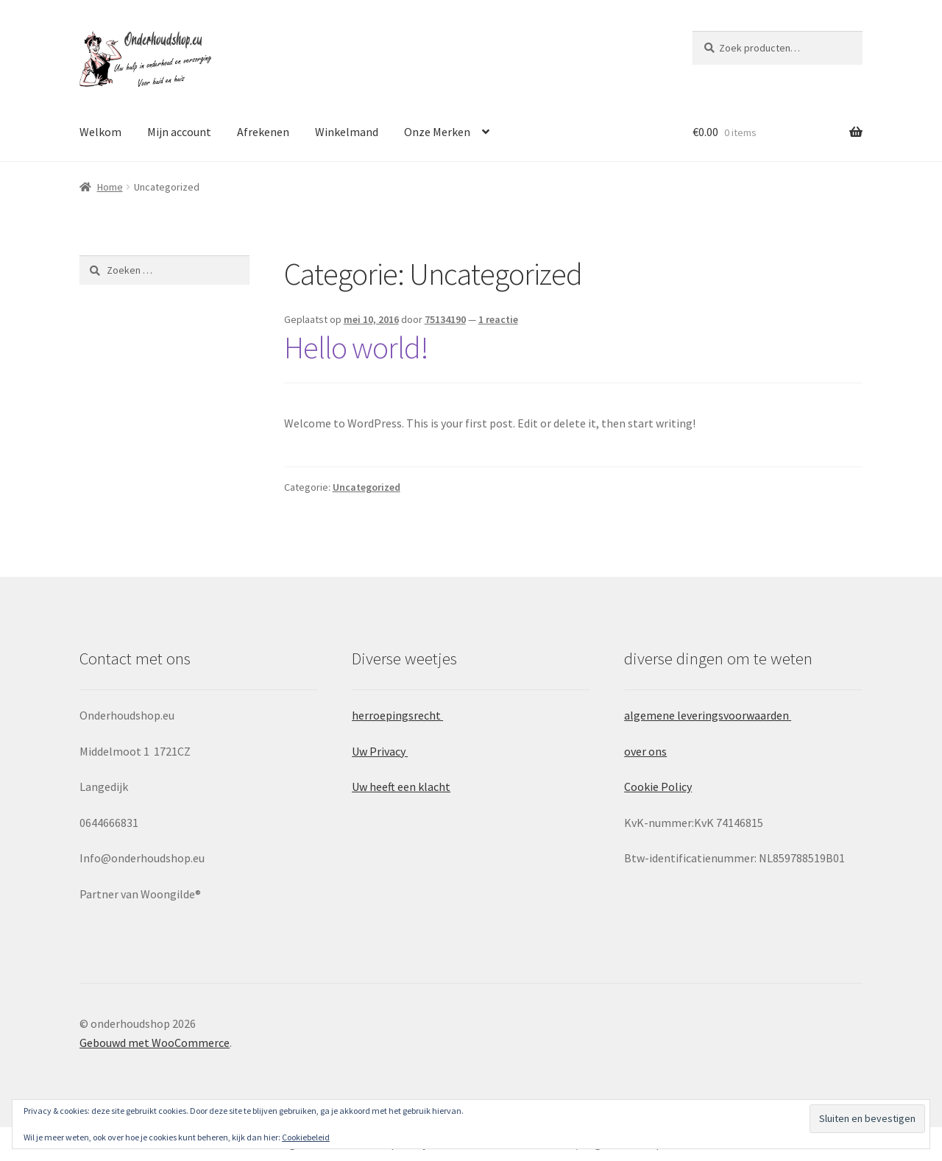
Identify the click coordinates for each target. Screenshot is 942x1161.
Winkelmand (346, 131)
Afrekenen (263, 131)
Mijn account (179, 131)
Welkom (100, 131)
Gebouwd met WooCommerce (154, 1042)
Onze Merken (437, 131)
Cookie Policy (658, 786)
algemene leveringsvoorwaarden (707, 715)
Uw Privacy (380, 751)
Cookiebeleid (306, 1137)
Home (110, 187)
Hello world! (356, 347)
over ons (645, 751)
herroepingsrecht (397, 715)
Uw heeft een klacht (401, 786)
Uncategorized (366, 487)
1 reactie (498, 319)
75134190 (445, 319)
